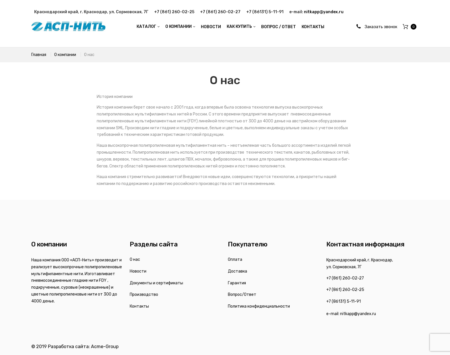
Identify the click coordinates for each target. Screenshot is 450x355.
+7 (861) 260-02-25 (174, 11)
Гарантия (237, 283)
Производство (144, 294)
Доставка (237, 271)
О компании (65, 54)
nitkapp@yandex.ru (324, 11)
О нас (135, 259)
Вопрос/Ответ (242, 294)
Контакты (139, 306)
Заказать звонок (381, 26)
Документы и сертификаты (156, 283)
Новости (138, 271)
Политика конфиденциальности (259, 306)
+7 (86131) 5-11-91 (265, 11)
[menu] (230, 27)
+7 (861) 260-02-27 (220, 11)
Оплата (235, 259)
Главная (38, 54)
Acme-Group (105, 346)
